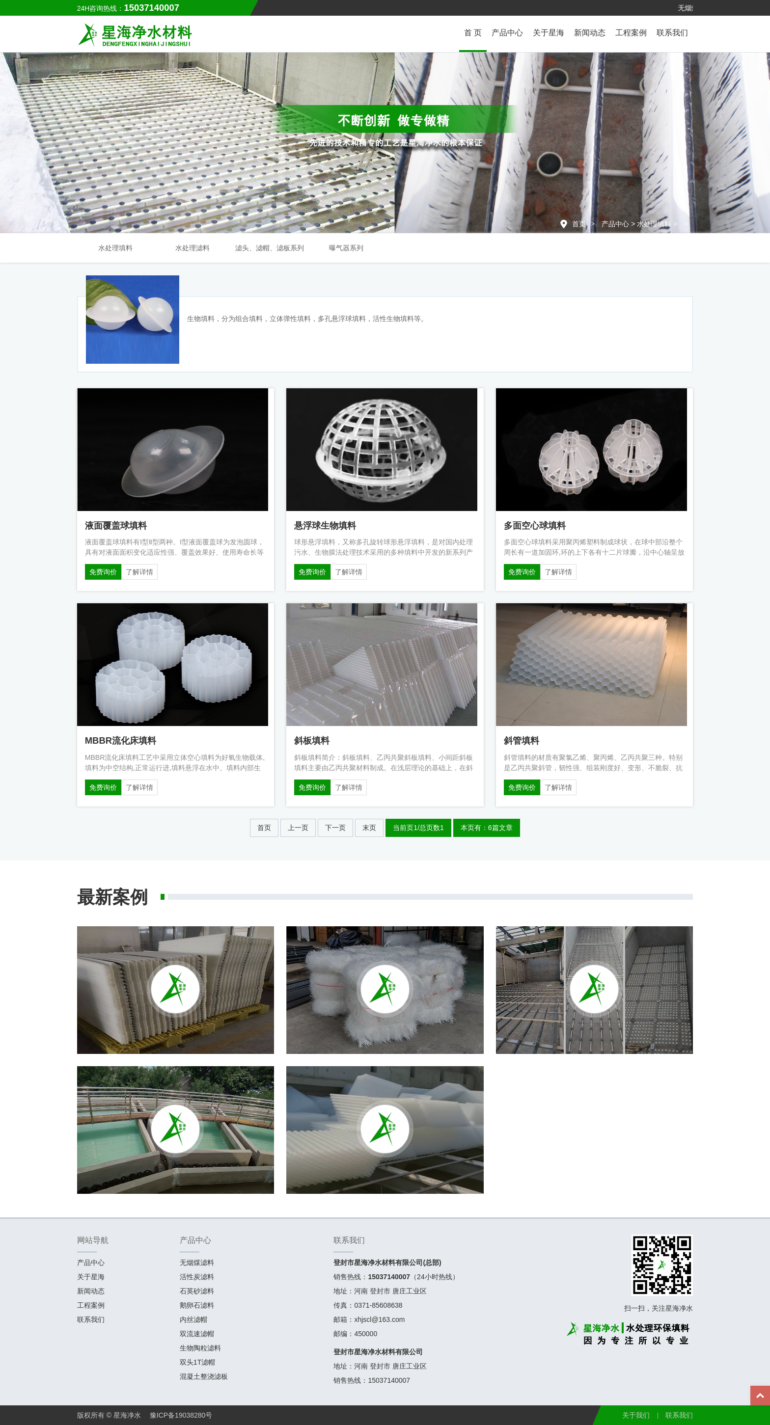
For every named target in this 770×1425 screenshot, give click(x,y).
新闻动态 (589, 32)
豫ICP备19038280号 (181, 1415)
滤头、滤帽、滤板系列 (269, 248)
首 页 (473, 32)
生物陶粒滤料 (200, 1348)
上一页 (298, 828)
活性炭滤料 (197, 1277)
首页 (579, 224)
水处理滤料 (192, 248)
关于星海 (548, 32)
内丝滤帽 (193, 1319)
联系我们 (672, 32)
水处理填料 (654, 224)
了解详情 (139, 572)
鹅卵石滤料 (197, 1305)
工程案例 (631, 32)
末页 (369, 828)
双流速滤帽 (197, 1334)
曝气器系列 (346, 248)
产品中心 (507, 32)
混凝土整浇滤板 (204, 1376)
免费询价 (103, 572)
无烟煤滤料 (197, 1262)
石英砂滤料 (197, 1291)
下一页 (335, 828)
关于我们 (636, 1415)
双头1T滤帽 (197, 1362)
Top (760, 1395)
